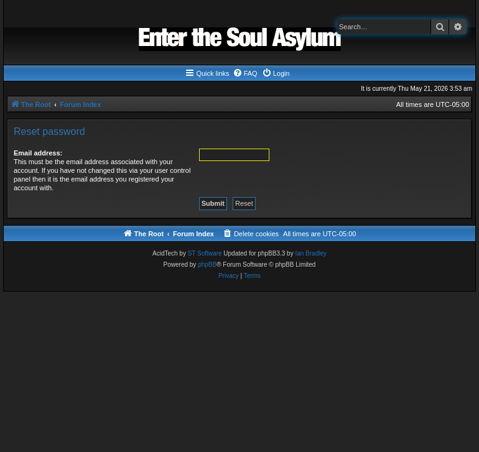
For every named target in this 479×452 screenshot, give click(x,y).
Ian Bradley (311, 253)
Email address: (38, 153)
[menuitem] (245, 73)
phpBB (207, 264)
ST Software (205, 253)
